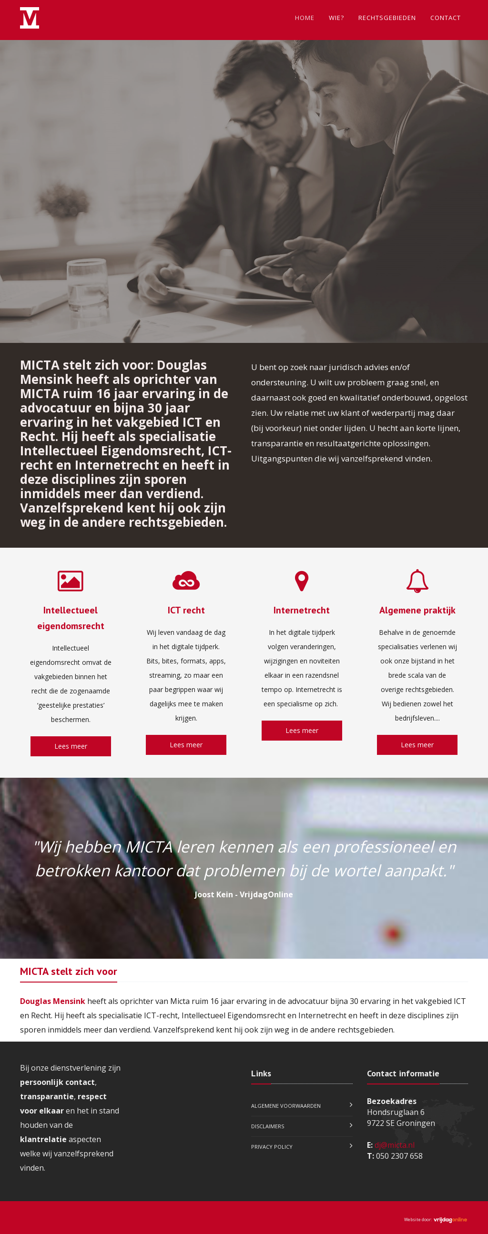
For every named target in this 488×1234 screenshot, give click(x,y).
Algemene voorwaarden (286, 1105)
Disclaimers (267, 1126)
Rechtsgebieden (387, 17)
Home (305, 17)
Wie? (336, 17)
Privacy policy (272, 1146)
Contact (445, 17)
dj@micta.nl (395, 1145)
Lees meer (70, 746)
